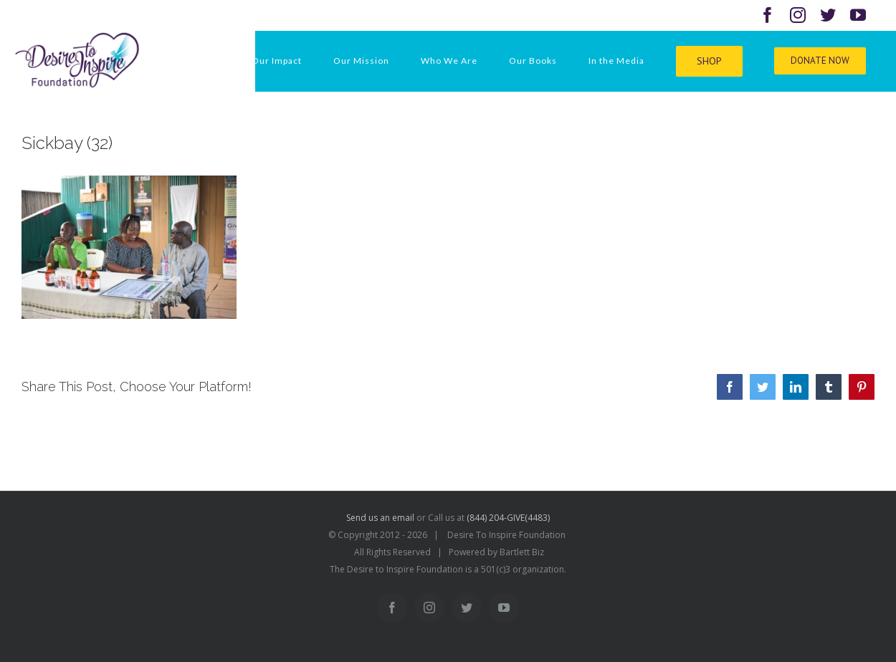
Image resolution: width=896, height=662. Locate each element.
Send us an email (380, 518)
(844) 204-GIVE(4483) (508, 518)
